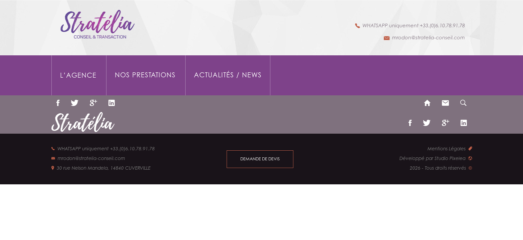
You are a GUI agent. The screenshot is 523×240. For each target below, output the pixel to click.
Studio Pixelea (450, 158)
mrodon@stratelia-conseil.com (428, 37)
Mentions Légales (447, 148)
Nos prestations (145, 75)
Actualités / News (228, 75)
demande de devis (260, 158)
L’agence (78, 75)
